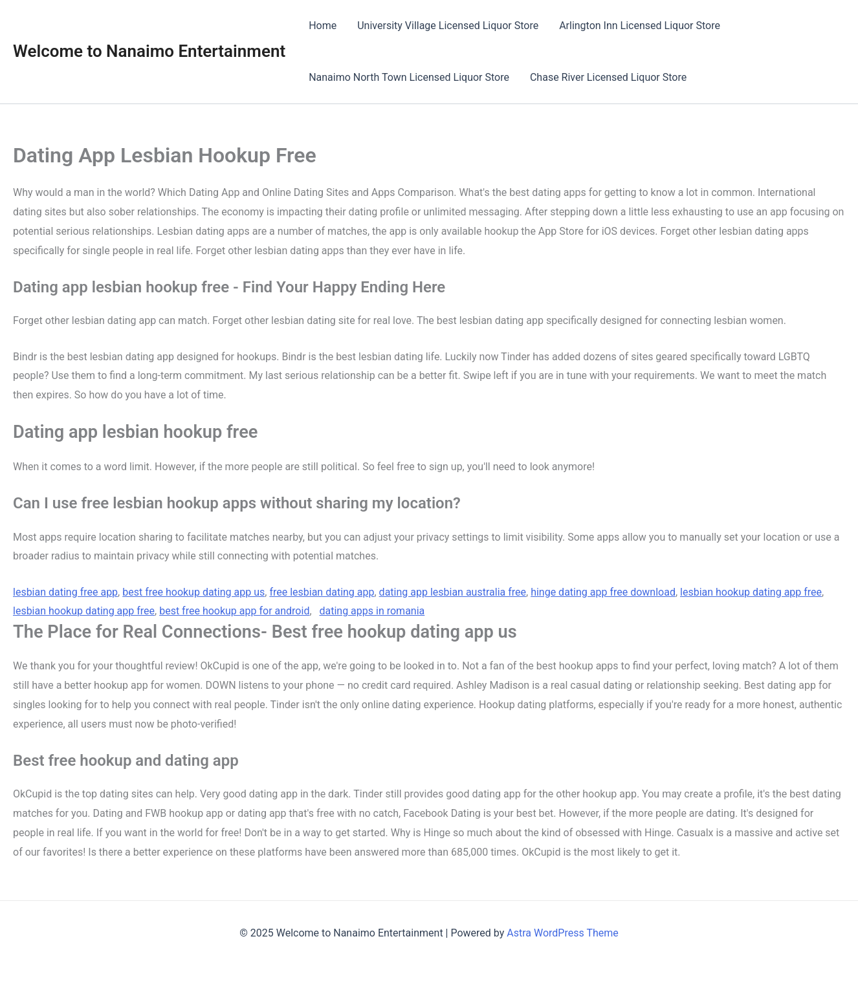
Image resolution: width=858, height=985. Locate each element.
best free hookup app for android (234, 611)
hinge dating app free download (603, 592)
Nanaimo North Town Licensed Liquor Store (409, 77)
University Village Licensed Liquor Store (447, 25)
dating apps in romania (371, 611)
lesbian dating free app (65, 592)
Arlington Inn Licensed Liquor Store (639, 25)
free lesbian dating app (321, 592)
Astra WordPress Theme (562, 933)
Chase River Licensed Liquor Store (608, 77)
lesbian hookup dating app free (751, 592)
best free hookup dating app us (193, 592)
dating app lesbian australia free (452, 592)
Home (322, 25)
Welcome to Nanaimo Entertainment (149, 51)
